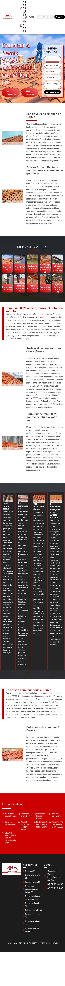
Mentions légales (49, 943)
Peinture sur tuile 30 (33, 910)
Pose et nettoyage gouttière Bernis (25, 825)
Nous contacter (30, 92)
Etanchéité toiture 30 (32, 876)
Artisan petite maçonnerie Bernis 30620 (57, 824)
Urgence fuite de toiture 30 (32, 929)
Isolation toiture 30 (32, 882)
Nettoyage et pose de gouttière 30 (32, 897)
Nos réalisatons (11, 92)
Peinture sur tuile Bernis (57, 814)
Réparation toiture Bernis (10, 814)
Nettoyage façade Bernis (40, 815)
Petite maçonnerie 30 (32, 915)
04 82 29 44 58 (21, 8)
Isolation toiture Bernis (10, 823)
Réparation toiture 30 (32, 922)
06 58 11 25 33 (21, 25)
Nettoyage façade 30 (32, 904)
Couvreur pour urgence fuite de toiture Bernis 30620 (10, 838)
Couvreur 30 (30, 871)
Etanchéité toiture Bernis (26, 814)
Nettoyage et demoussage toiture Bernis (41, 824)
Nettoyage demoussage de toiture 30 (31, 889)
